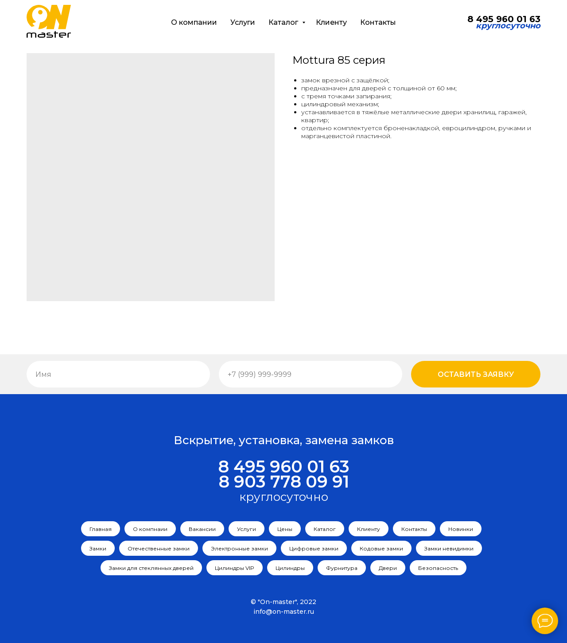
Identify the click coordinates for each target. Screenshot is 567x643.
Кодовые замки (381, 548)
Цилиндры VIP (234, 568)
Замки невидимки (449, 548)
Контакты (378, 22)
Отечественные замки (159, 548)
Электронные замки (239, 548)
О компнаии (150, 529)
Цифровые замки (313, 548)
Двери (388, 568)
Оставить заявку (476, 374)
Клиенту (331, 22)
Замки (97, 548)
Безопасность (438, 568)
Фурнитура (341, 568)
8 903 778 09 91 (283, 481)
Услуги (242, 22)
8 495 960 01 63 (284, 466)
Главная (100, 529)
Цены (284, 529)
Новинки (460, 529)
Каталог (284, 22)
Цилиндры (290, 568)
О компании (194, 22)
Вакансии (202, 529)
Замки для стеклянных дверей (151, 568)
